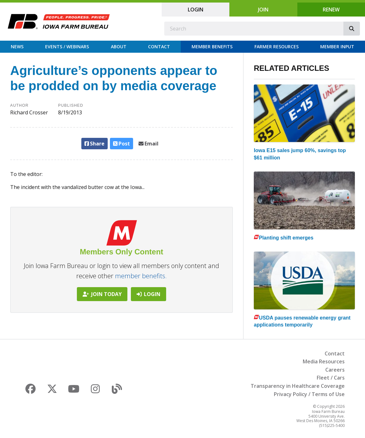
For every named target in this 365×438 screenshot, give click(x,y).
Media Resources (324, 361)
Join (263, 9)
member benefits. (141, 276)
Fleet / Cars (331, 377)
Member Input (337, 47)
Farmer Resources (276, 47)
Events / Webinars (67, 47)
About (118, 47)
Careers (335, 369)
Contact (159, 47)
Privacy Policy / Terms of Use (309, 394)
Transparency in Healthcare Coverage (298, 385)
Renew (331, 9)
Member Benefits (212, 47)
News (17, 47)
